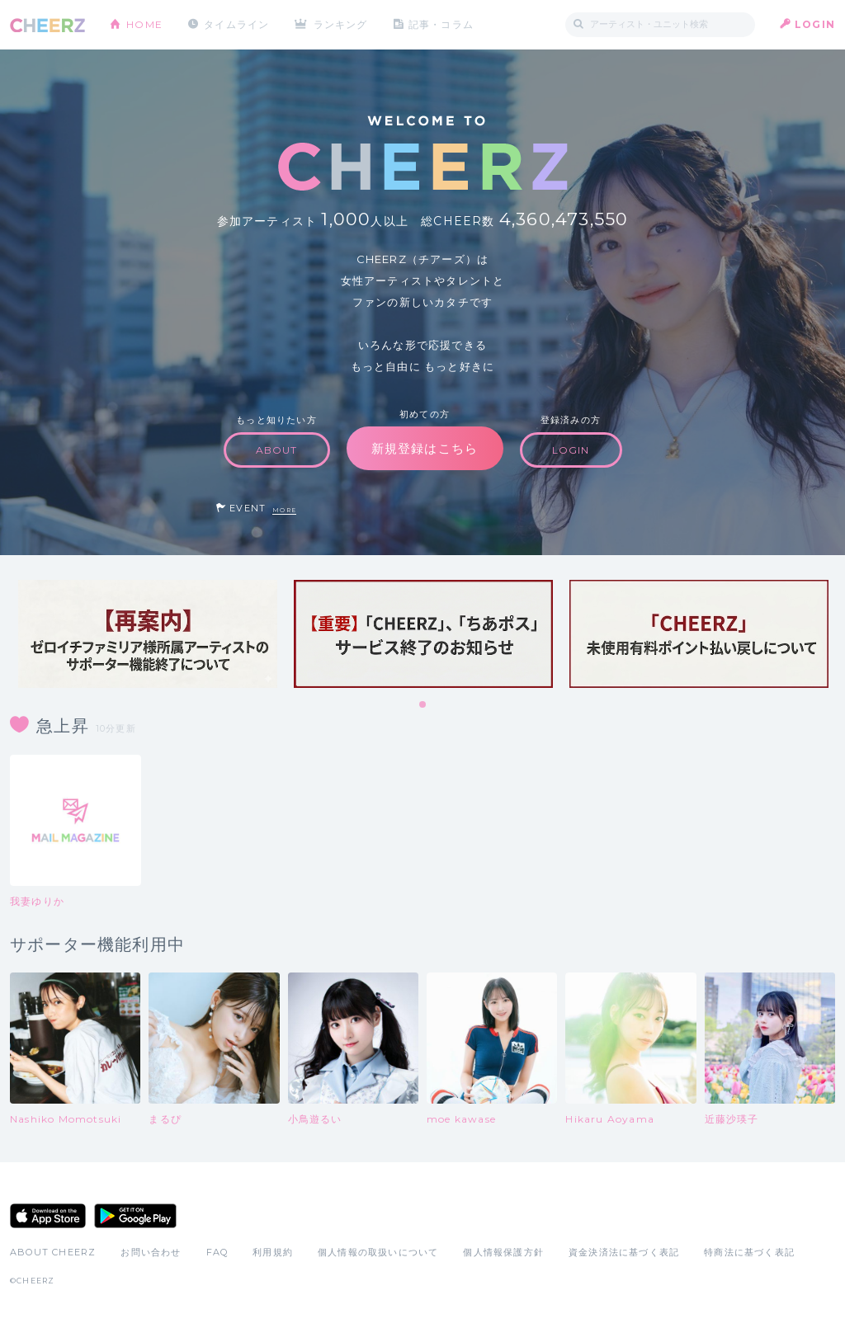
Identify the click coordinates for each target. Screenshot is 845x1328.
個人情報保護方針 (503, 1252)
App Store (48, 1215)
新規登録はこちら (425, 448)
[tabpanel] (147, 634)
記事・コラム (441, 24)
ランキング (341, 24)
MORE (284, 510)
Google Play (135, 1215)
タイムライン (236, 24)
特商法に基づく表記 (749, 1252)
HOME (144, 24)
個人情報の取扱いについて (378, 1252)
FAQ (217, 1252)
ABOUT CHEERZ (53, 1252)
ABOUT (277, 450)
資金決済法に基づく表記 (624, 1252)
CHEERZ (47, 25)
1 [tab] (423, 705)
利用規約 (273, 1252)
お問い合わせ (150, 1252)
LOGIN (815, 24)
